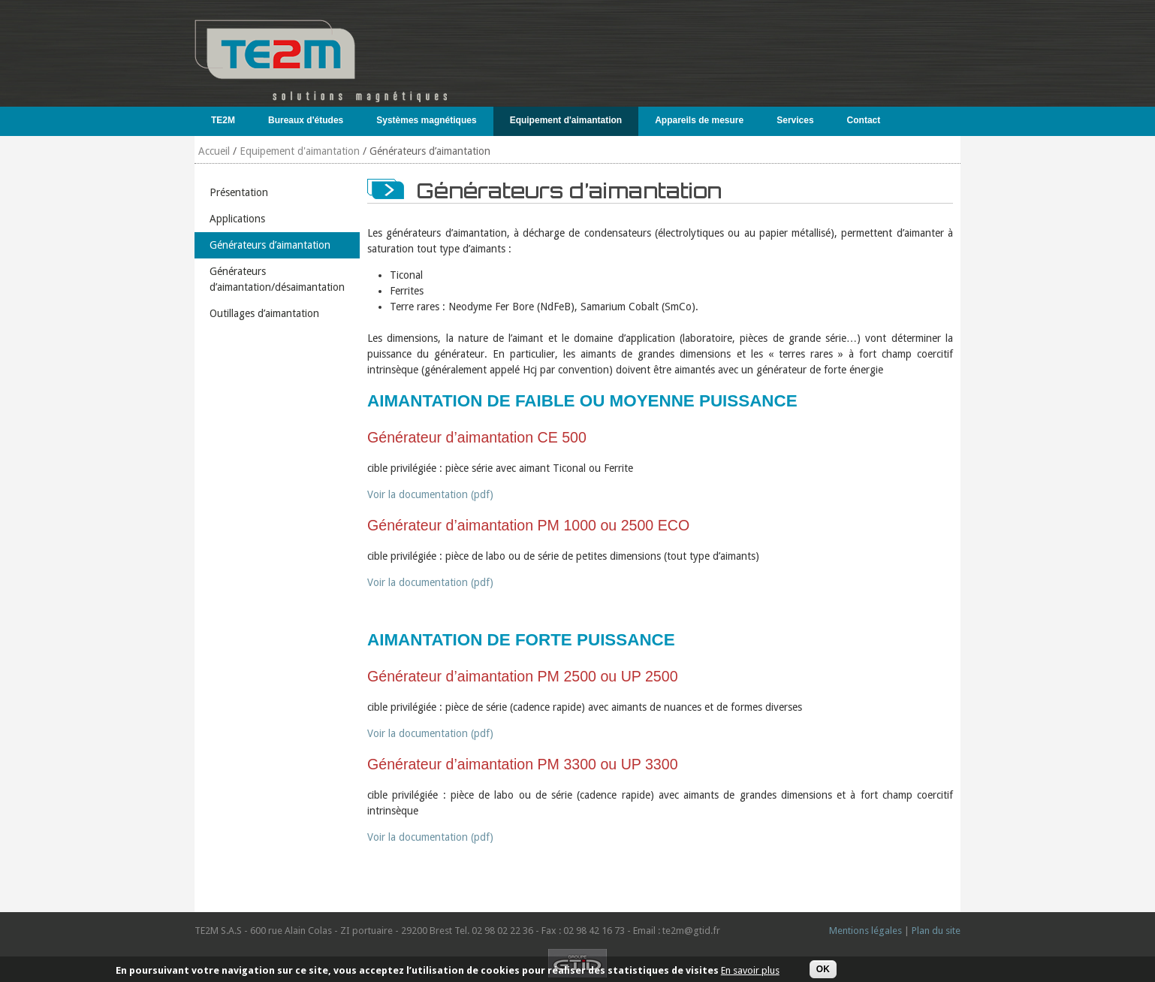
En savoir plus (750, 973)
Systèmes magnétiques (423, 119)
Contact (864, 120)
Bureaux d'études (302, 119)
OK (823, 971)
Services (791, 119)
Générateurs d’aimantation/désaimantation (277, 279)
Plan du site (936, 930)
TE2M (220, 119)
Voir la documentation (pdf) (430, 494)
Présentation (239, 192)
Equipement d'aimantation (562, 119)
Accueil (214, 151)
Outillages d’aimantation (264, 313)
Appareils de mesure (695, 119)
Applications (237, 219)
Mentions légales (865, 930)
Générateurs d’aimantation (270, 245)
